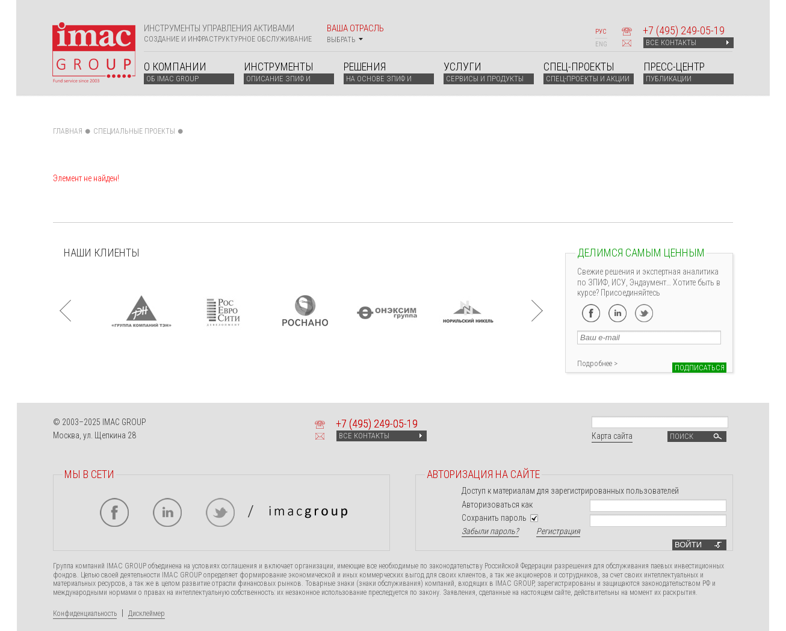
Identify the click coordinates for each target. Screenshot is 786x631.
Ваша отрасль (355, 33)
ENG (601, 44)
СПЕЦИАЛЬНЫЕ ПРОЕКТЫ (134, 131)
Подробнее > (597, 363)
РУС (600, 32)
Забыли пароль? (490, 531)
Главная (67, 131)
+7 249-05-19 (684, 30)
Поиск (696, 436)
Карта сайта (612, 436)
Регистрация (558, 531)
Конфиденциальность (85, 613)
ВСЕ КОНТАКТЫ (687, 42)
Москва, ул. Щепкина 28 (94, 435)
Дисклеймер (146, 613)
